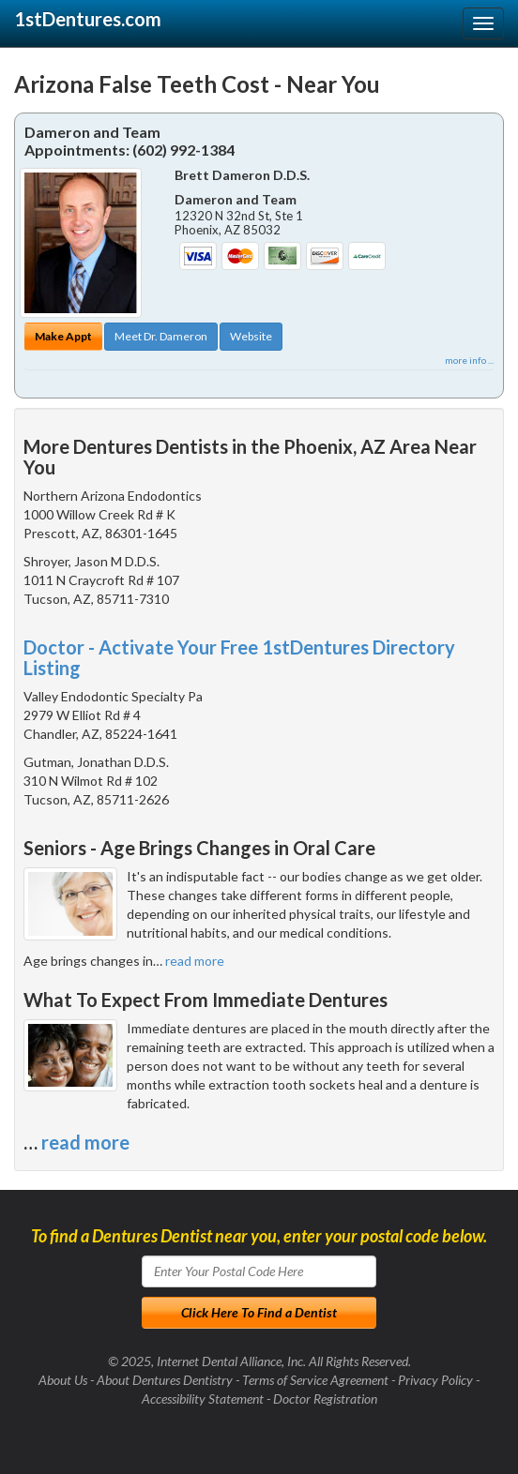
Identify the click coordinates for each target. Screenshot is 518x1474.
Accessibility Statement (203, 1398)
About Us (62, 1380)
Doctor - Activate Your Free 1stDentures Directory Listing (239, 657)
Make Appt (63, 336)
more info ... (469, 360)
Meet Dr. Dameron (160, 336)
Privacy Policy (435, 1380)
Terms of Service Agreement (315, 1380)
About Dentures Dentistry (165, 1380)
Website (251, 336)
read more (194, 961)
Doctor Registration (325, 1398)
